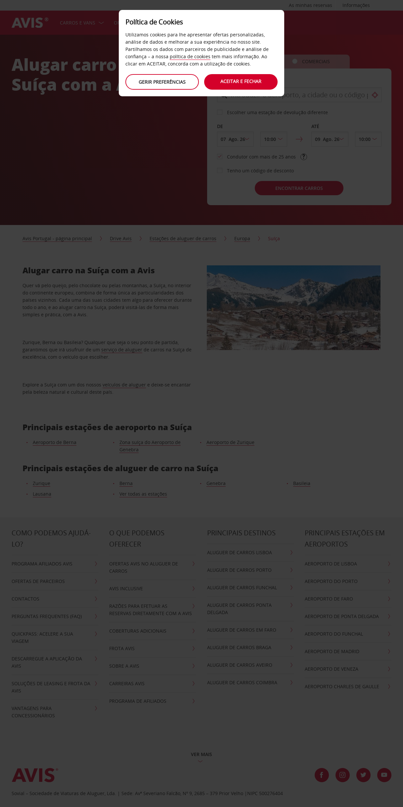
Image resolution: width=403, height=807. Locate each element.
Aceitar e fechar (241, 81)
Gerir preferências (161, 82)
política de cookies (190, 56)
